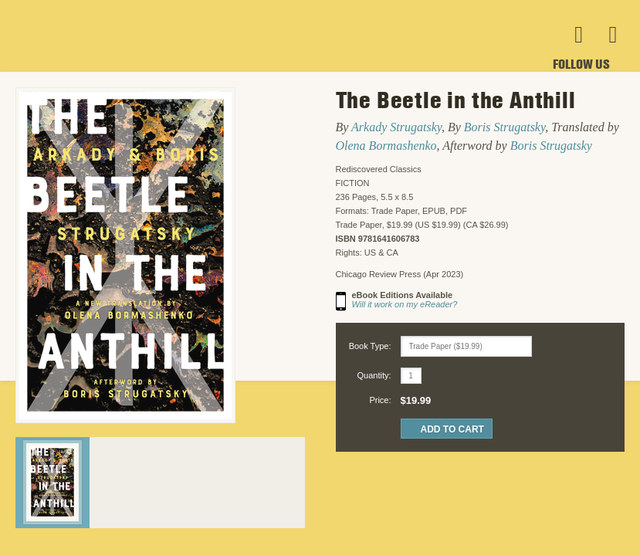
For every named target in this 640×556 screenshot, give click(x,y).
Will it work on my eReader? (405, 304)
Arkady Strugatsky (396, 127)
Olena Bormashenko (386, 145)
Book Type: (370, 346)
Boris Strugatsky (504, 127)
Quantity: (374, 375)
